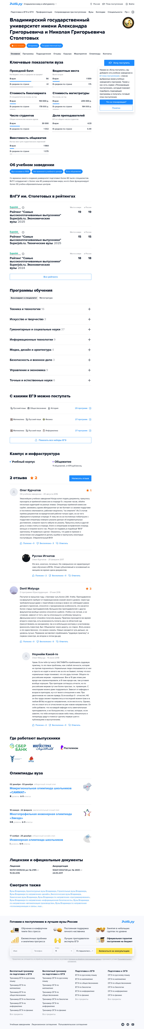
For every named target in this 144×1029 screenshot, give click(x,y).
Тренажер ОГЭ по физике (54, 1010)
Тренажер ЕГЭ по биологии (22, 999)
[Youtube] (132, 1024)
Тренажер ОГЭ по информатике (50, 1005)
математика (18, 419)
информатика (52, 430)
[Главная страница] (16, 4)
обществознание (38, 408)
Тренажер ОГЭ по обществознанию (50, 993)
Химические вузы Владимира (23, 897)
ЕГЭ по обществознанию (86, 983)
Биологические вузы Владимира (66, 894)
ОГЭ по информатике (117, 991)
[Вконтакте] (122, 1024)
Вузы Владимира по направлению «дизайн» (30, 894)
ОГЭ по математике (117, 979)
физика (49, 419)
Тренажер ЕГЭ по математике (18, 986)
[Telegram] (127, 1024)
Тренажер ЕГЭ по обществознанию (18, 993)
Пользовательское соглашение (72, 1024)
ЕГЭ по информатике (84, 991)
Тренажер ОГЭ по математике (50, 986)
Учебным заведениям (20, 1024)
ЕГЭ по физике (82, 995)
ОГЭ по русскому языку (119, 975)
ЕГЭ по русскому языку (86, 975)
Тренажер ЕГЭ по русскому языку (22, 979)
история (54, 408)
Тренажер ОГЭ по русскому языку (55, 979)
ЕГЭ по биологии (83, 987)
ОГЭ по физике (115, 995)
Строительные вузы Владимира (71, 891)
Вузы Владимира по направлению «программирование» (64, 897)
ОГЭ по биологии (116, 987)
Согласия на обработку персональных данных (85, 959)
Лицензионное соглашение (44, 1024)
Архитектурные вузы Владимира (41, 891)
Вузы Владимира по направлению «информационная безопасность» (41, 900)
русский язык (19, 408)
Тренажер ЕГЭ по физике (21, 1010)
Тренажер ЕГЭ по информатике (18, 1005)
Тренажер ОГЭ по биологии (55, 999)
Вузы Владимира (17, 891)
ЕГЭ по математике (84, 979)
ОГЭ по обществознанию (119, 983)
